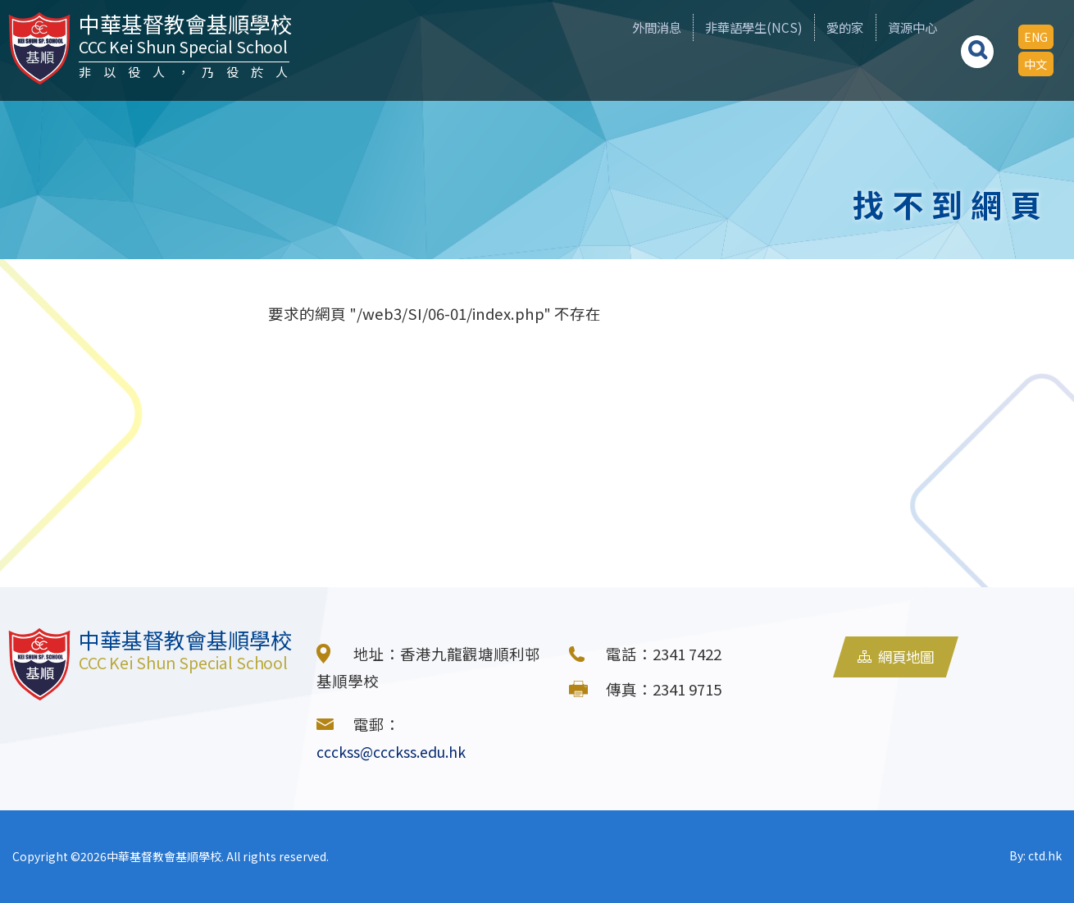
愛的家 (821, 27)
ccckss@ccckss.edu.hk (396, 751)
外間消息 (606, 27)
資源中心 (901, 27)
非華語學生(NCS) (717, 27)
